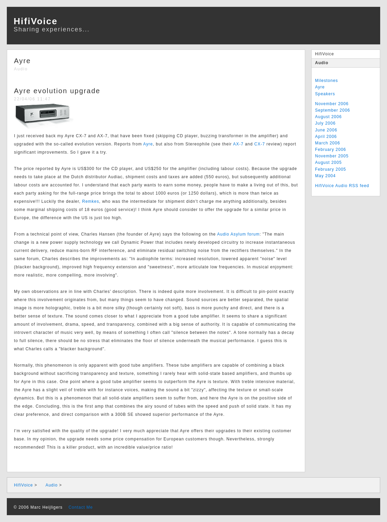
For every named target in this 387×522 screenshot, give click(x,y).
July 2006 (325, 123)
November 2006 (331, 103)
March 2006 (327, 143)
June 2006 (326, 130)
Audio (321, 62)
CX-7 (259, 144)
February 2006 (330, 149)
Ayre (320, 87)
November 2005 (331, 156)
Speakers (325, 93)
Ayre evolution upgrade (57, 91)
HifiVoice (324, 54)
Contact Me (78, 507)
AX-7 (238, 144)
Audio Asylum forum (238, 234)
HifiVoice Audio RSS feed (342, 185)
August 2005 (328, 162)
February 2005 (330, 169)
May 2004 (325, 175)
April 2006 (326, 136)
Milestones (326, 80)
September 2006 (332, 110)
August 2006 (328, 116)
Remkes (90, 201)
